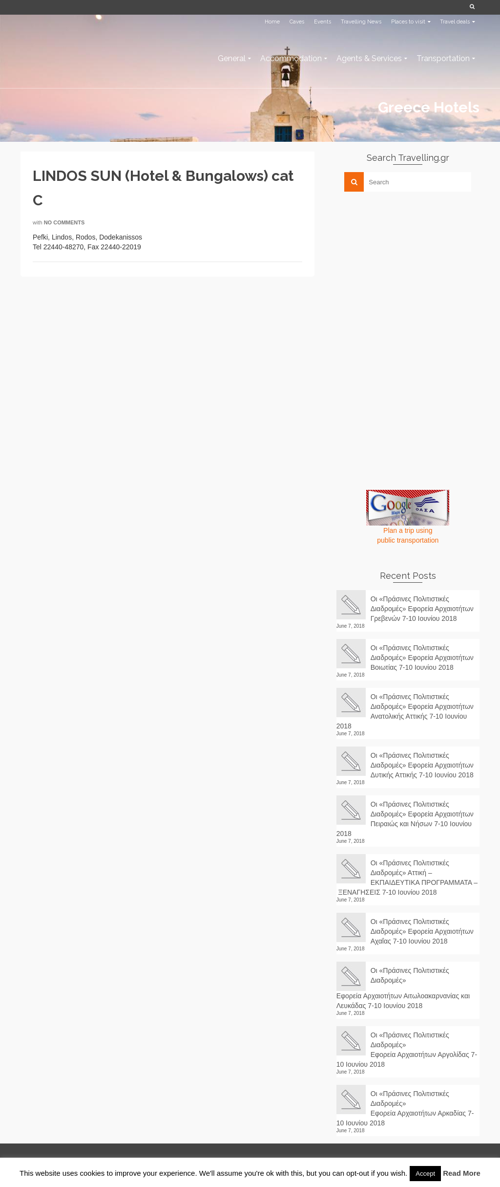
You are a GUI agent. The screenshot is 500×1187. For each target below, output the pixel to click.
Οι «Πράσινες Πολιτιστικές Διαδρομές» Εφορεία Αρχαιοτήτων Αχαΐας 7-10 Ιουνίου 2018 (422, 931)
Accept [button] (425, 1173)
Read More (461, 1173)
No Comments (64, 222)
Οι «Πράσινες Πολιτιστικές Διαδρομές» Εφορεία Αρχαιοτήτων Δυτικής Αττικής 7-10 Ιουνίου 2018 (422, 765)
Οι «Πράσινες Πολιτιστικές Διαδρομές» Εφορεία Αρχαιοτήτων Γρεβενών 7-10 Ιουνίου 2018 (422, 608)
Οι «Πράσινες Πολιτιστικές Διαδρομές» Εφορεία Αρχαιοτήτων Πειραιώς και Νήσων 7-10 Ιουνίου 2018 (405, 818)
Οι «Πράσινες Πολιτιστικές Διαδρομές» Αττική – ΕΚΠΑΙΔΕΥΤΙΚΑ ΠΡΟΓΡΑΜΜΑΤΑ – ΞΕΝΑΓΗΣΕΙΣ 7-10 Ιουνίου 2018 (407, 877)
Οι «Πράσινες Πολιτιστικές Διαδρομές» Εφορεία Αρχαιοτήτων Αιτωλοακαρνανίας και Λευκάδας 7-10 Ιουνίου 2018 (403, 988)
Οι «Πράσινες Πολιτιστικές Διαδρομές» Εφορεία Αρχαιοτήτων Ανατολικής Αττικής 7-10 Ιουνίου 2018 (405, 711)
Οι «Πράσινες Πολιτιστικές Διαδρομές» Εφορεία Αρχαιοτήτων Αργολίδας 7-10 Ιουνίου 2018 (406, 1049)
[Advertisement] (409, 267)
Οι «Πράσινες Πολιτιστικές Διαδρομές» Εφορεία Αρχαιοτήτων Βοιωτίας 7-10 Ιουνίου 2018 (422, 657)
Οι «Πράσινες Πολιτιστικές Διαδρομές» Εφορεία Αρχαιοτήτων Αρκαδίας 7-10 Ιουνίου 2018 (405, 1108)
